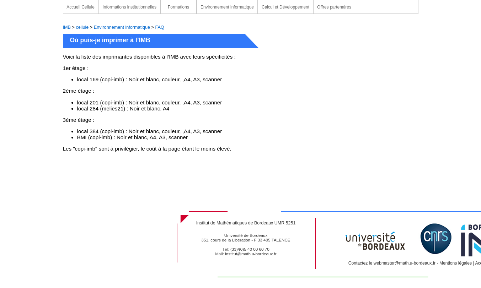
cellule (82, 27)
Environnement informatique (122, 27)
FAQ (159, 27)
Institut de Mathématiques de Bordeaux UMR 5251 (246, 223)
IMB (67, 27)
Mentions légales (455, 263)
